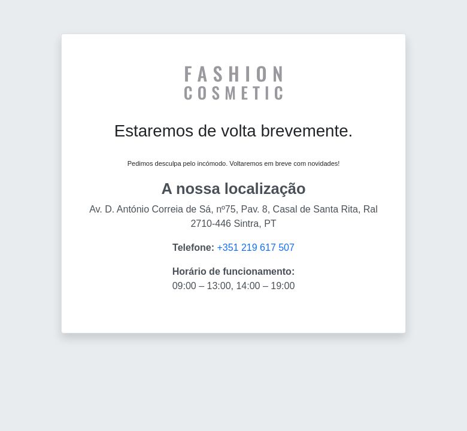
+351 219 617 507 (255, 247)
